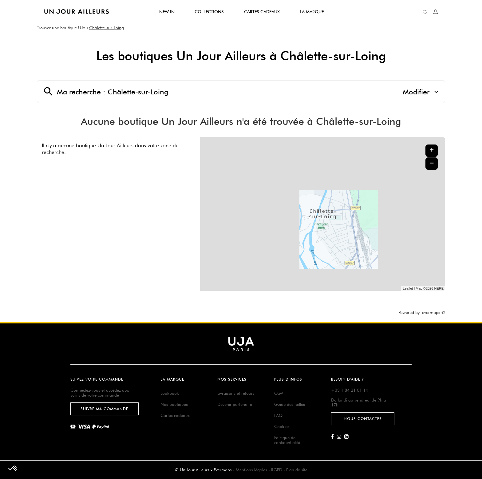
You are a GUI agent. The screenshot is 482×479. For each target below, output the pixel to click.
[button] (13, 468)
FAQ (278, 415)
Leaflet (408, 288)
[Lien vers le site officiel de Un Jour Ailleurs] (76, 11)
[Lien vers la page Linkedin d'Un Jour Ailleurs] (348, 436)
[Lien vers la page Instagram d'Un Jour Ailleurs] (340, 436)
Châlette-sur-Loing (106, 27)
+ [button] (432, 150)
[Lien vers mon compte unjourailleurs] (435, 11)
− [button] (431, 163)
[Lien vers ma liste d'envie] (425, 11)
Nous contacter (363, 418)
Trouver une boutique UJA (61, 27)
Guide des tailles (289, 404)
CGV (278, 393)
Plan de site (296, 469)
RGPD (276, 469)
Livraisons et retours (236, 393)
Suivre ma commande (104, 408)
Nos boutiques (174, 404)
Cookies (281, 426)
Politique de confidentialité (287, 440)
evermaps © (433, 312)
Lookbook (169, 393)
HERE (439, 288)
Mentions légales (251, 469)
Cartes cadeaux (175, 415)
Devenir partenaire (234, 404)
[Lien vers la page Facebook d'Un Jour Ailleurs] (334, 436)
